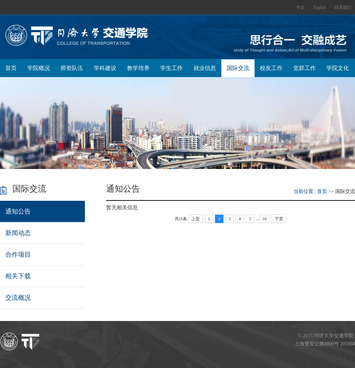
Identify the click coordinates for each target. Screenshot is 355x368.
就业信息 (204, 68)
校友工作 (271, 68)
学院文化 (337, 68)
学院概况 (38, 68)
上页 (195, 218)
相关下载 (18, 276)
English (319, 7)
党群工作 (304, 68)
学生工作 (171, 68)
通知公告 (18, 211)
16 (264, 218)
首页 (11, 68)
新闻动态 (18, 232)
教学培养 (138, 68)
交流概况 (18, 297)
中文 (300, 7)
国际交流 (238, 68)
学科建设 (105, 68)
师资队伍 (71, 68)
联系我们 (342, 7)
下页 (279, 218)
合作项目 (18, 254)
